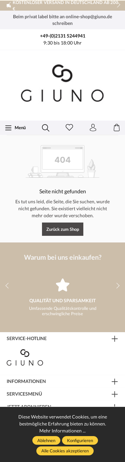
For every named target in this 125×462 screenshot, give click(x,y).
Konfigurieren (80, 440)
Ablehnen (46, 440)
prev (10, 5)
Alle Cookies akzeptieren (65, 450)
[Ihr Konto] (93, 128)
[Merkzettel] (69, 128)
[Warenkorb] (116, 128)
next (116, 5)
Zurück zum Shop (62, 229)
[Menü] (15, 128)
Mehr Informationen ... (62, 430)
